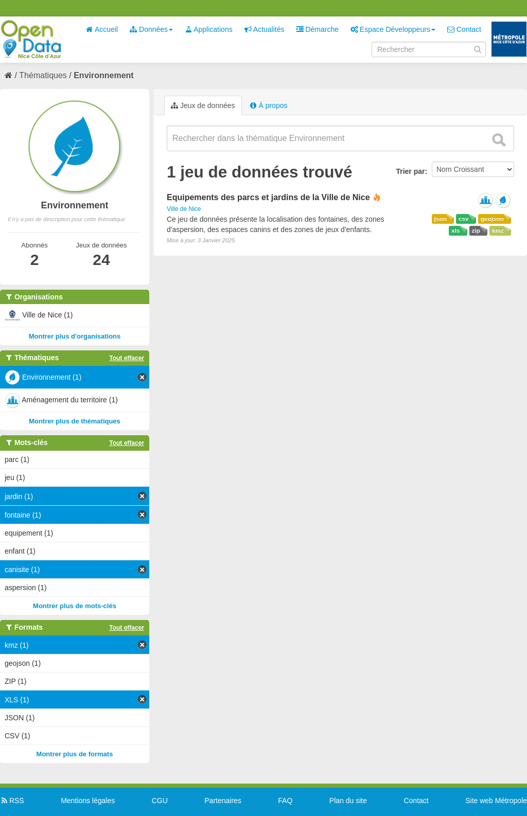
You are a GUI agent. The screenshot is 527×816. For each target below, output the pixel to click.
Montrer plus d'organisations (75, 336)
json (440, 218)
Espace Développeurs (392, 29)
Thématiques (43, 75)
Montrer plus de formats (75, 754)
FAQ (285, 800)
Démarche (317, 29)
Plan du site (348, 800)
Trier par (410, 171)
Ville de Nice (184, 208)
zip (476, 230)
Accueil (102, 29)
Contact (464, 29)
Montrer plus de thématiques (74, 421)
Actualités (264, 29)
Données (151, 29)
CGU (160, 800)
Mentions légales (88, 800)
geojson (492, 218)
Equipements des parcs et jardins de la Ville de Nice (268, 197)
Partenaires (222, 800)
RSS (12, 800)
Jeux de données (203, 105)
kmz (498, 230)
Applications (209, 29)
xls (455, 230)
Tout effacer (126, 358)
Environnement (103, 75)
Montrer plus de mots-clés (74, 606)
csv (464, 218)
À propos (269, 105)
